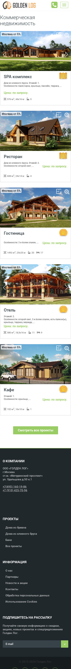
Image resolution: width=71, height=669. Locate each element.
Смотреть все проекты (35, 430)
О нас (9, 570)
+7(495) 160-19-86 (15, 486)
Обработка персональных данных (27, 595)
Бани (8, 540)
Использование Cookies (21, 601)
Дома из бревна (15, 527)
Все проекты (13, 546)
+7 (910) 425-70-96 (15, 490)
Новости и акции (16, 583)
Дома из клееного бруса (21, 533)
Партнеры (11, 576)
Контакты (11, 589)
